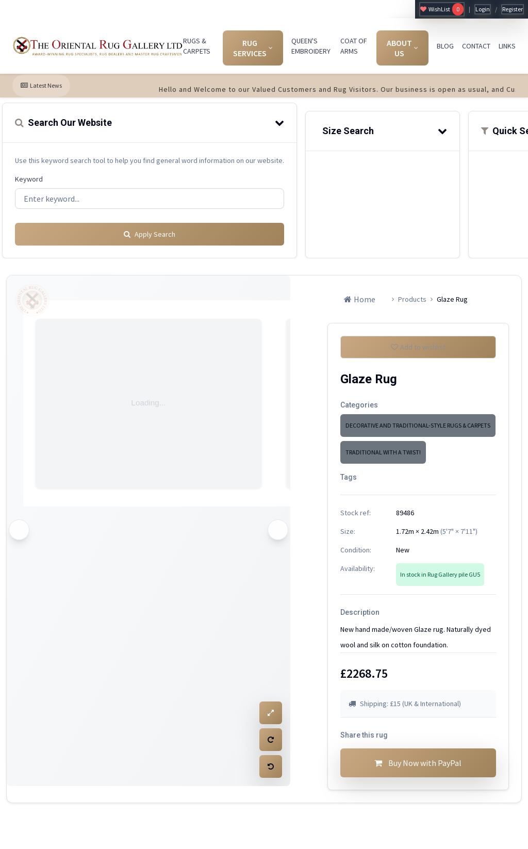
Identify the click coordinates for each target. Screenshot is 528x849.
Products (412, 295)
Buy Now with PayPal (418, 767)
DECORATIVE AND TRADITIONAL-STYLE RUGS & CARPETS (417, 426)
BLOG (445, 46)
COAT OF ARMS (353, 46)
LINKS (507, 46)
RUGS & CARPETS (196, 46)
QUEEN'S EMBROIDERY (311, 46)
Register (512, 9)
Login (482, 9)
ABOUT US (402, 48)
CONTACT (476, 46)
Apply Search (149, 230)
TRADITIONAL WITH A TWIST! (383, 452)
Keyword (29, 179)
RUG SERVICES (253, 48)
